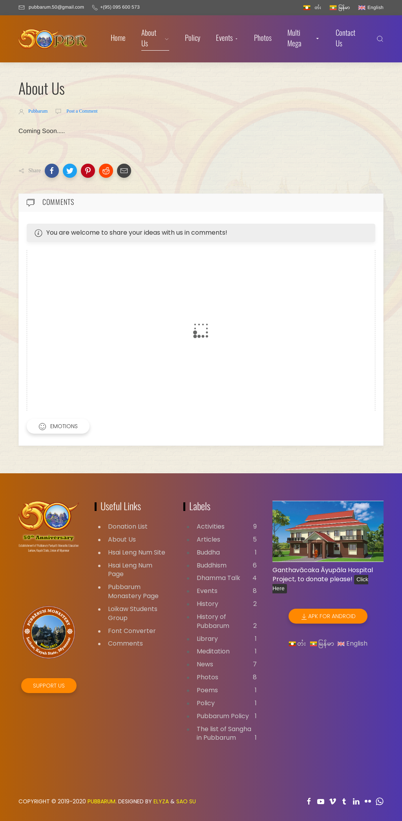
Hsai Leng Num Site (136, 552)
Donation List (128, 526)
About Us (155, 38)
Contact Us (345, 38)
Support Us (49, 686)
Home (118, 38)
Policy (192, 38)
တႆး (298, 643)
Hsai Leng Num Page (130, 570)
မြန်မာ (322, 643)
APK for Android (328, 616)
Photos (263, 38)
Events (227, 38)
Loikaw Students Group (132, 613)
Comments (125, 643)
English (352, 643)
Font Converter (132, 630)
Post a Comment (81, 111)
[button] (52, 171)
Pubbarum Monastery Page (133, 591)
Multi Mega (303, 38)
